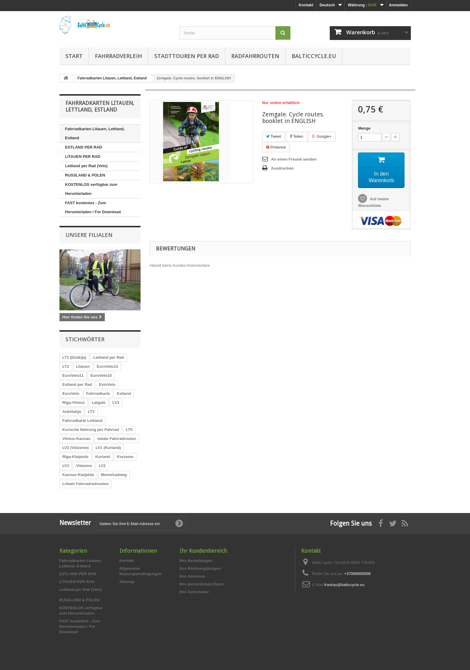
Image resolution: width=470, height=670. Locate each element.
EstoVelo (107, 384)
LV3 (115, 402)
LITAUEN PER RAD (82, 156)
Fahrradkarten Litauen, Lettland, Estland (95, 133)
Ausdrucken (282, 168)
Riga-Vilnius (73, 402)
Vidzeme (84, 465)
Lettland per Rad (108, 357)
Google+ (322, 136)
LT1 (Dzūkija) (74, 357)
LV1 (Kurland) (108, 447)
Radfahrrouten (255, 56)
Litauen (83, 366)
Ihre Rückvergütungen (200, 568)
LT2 (65, 366)
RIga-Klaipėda (75, 456)
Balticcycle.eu (314, 56)
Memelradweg (114, 474)
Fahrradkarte (98, 393)
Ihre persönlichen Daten (202, 584)
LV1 (65, 465)
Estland (124, 393)
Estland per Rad (77, 384)
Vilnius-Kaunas (76, 438)
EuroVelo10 (101, 375)
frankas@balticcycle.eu (344, 584)
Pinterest (276, 147)
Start (74, 56)
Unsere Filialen (89, 234)
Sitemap (127, 581)
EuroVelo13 (107, 366)
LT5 (129, 429)
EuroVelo (70, 393)
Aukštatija (71, 411)
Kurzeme (125, 456)
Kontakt (306, 5)
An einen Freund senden (294, 159)
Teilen (296, 136)
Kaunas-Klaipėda (78, 474)
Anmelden (398, 5)
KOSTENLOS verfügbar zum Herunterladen (91, 189)
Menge (364, 128)
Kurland (102, 456)
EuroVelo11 (73, 375)
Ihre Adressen (192, 576)
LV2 (102, 465)
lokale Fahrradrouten (116, 438)
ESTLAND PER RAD (83, 147)
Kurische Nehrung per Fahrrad (90, 429)
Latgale (98, 402)
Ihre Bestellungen (196, 560)
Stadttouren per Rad (186, 56)
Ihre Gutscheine (194, 592)
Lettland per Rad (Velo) (86, 166)
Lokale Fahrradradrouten (85, 483)
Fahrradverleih (118, 56)
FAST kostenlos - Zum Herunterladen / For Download (93, 207)
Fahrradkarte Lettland (82, 420)
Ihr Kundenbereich (203, 551)
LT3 (91, 411)
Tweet (273, 136)
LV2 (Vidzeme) (75, 447)
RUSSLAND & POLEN (85, 175)
